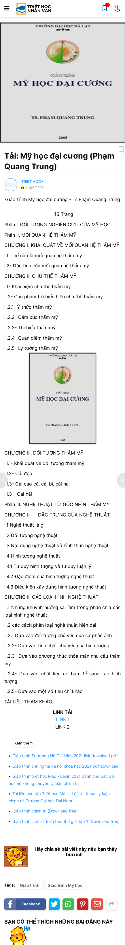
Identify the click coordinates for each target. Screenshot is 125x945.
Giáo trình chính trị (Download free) (45, 810)
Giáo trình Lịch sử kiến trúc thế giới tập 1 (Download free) (66, 821)
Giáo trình (29, 885)
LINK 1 (62, 719)
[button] (7, 9)
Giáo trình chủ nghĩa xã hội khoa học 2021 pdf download (65, 766)
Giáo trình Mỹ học (65, 885)
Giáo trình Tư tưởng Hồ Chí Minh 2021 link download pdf (65, 755)
